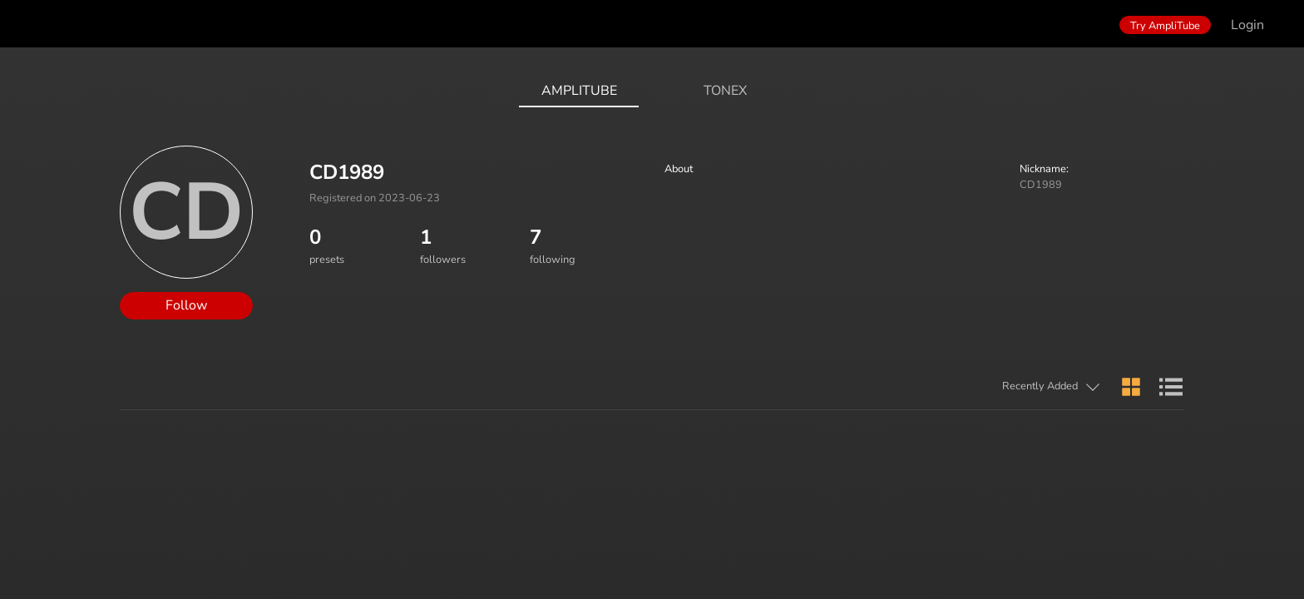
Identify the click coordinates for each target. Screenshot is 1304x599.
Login (1247, 25)
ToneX (725, 91)
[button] (975, 388)
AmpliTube (579, 91)
